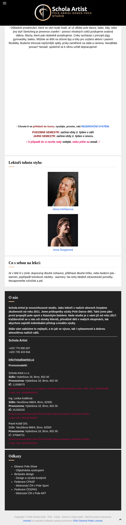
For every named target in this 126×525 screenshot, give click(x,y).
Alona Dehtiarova (63, 209)
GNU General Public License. (88, 520)
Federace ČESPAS (25, 489)
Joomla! (27, 520)
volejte (66, 141)
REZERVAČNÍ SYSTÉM (95, 126)
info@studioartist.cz (21, 359)
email (93, 141)
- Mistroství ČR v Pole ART (30, 493)
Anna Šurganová (63, 249)
